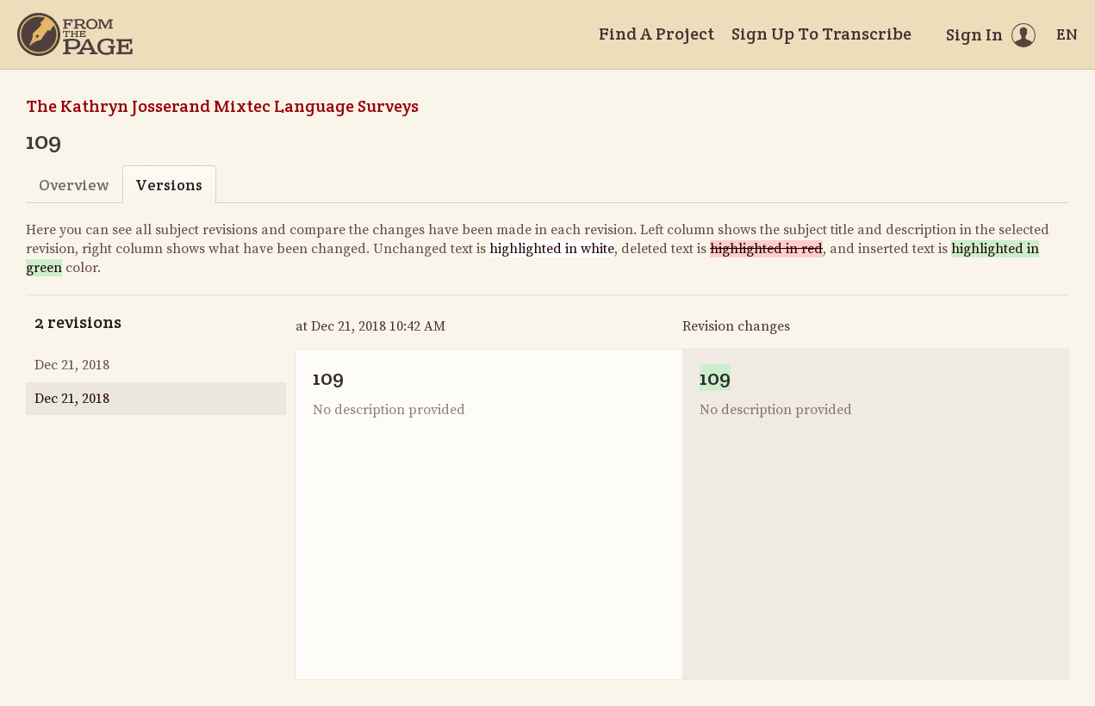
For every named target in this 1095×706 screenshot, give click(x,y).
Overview (74, 185)
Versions (168, 185)
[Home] (75, 34)
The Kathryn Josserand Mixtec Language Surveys (222, 106)
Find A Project (656, 33)
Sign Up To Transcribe (821, 33)
